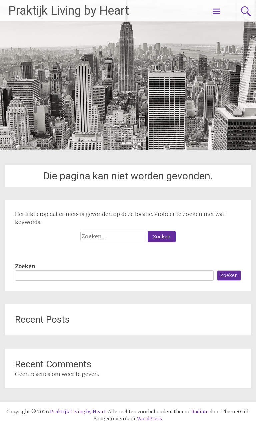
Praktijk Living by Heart (68, 11)
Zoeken (25, 266)
